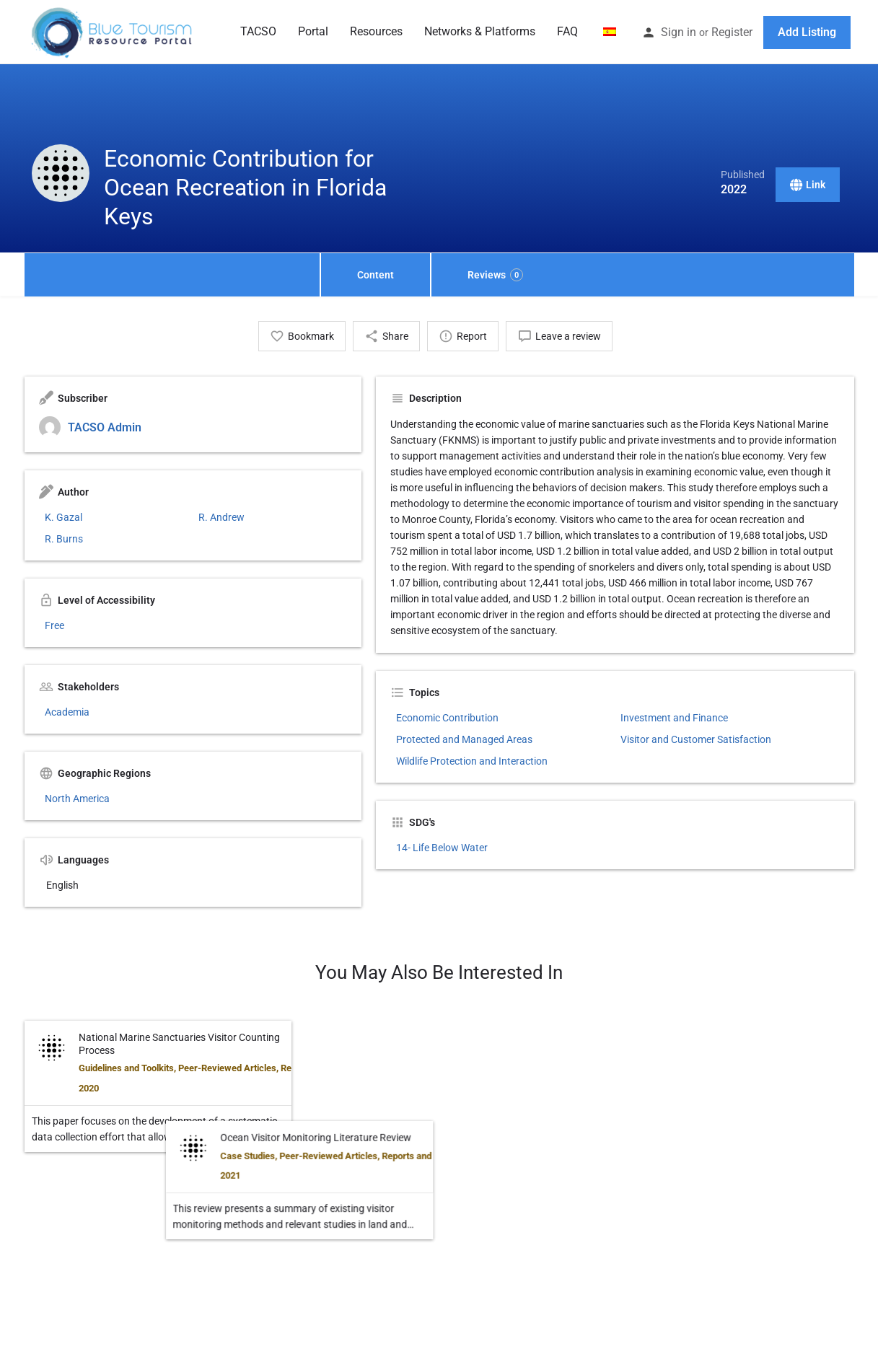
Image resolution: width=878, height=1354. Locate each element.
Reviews (495, 274)
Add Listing (807, 32)
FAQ (567, 31)
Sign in (678, 32)
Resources (376, 31)
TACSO (258, 31)
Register (731, 32)
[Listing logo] (60, 173)
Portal (313, 31)
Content (375, 275)
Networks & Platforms (479, 31)
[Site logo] (113, 31)
